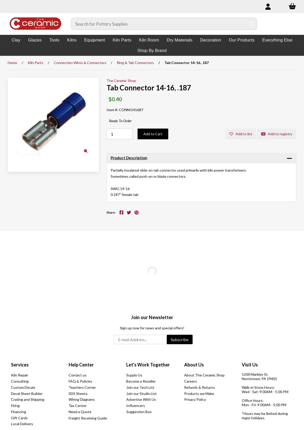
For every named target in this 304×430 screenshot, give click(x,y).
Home (12, 62)
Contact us (78, 375)
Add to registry (276, 134)
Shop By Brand (151, 50)
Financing (18, 412)
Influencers (135, 405)
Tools (54, 40)
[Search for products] (159, 24)
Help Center (81, 365)
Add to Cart (152, 134)
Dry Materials (179, 40)
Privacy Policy (195, 399)
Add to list (240, 134)
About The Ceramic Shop (204, 375)
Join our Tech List (140, 387)
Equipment (94, 40)
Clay (16, 40)
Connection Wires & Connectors (80, 62)
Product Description (129, 157)
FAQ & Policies (80, 381)
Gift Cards (19, 418)
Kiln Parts (122, 40)
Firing (15, 405)
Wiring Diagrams (82, 399)
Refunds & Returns (199, 387)
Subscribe (179, 339)
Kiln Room (149, 40)
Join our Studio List (141, 393)
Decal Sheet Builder (27, 393)
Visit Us (250, 365)
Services (20, 365)
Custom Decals (23, 387)
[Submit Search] (251, 24)
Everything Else (277, 40)
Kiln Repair (19, 375)
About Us (194, 365)
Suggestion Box (139, 412)
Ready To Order (120, 121)
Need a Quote (80, 412)
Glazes (34, 40)
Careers (190, 381)
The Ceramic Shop (121, 80)
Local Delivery (22, 424)
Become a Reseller (141, 381)
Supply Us (134, 375)
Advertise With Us (141, 399)
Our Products (242, 40)
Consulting (20, 381)
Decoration (210, 40)
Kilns (72, 40)
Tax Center (78, 405)
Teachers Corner (82, 387)
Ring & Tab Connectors (135, 62)
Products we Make (199, 393)
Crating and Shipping (27, 399)
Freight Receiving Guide (88, 418)
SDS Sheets (78, 393)
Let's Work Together (148, 365)
